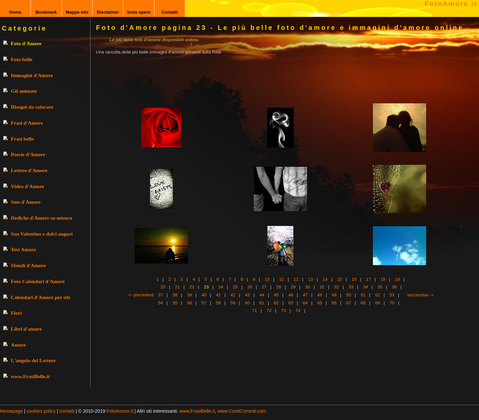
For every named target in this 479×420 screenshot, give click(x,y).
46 (290, 294)
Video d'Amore (27, 186)
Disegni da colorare (32, 107)
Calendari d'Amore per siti (40, 297)
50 (348, 294)
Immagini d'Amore (32, 75)
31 (322, 286)
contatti (67, 411)
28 (278, 286)
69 (377, 302)
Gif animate (24, 91)
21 (177, 286)
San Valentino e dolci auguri (42, 234)
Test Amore (23, 249)
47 (305, 294)
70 (392, 302)
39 (189, 294)
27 (264, 286)
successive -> (420, 294)
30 (307, 286)
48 (319, 294)
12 (296, 279)
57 (204, 302)
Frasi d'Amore (27, 123)
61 (261, 302)
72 (268, 310)
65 (319, 302)
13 (310, 279)
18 (383, 279)
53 (392, 294)
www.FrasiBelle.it (30, 376)
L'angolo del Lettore (33, 360)
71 (254, 310)
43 (247, 294)
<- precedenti (141, 294)
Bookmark (46, 12)
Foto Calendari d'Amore (38, 281)
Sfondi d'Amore (28, 265)
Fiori (16, 313)
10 (267, 279)
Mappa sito (77, 12)
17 (368, 279)
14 (325, 279)
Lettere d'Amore (29, 170)
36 (394, 286)
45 (276, 294)
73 (283, 310)
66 (334, 302)
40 (204, 294)
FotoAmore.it (451, 3)
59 (233, 302)
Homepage (11, 411)
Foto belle (22, 59)
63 (290, 302)
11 (281, 279)
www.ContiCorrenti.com (242, 411)
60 (247, 302)
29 (293, 286)
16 (354, 279)
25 (235, 286)
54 (160, 302)
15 (339, 279)
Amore (18, 345)
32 (336, 286)
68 (363, 302)
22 (192, 286)
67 (348, 302)
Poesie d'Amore (28, 154)
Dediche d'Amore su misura (41, 218)
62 (276, 302)
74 (297, 310)
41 (218, 294)
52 (377, 294)
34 (365, 286)
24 (221, 286)
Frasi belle (22, 139)
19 (397, 279)
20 (163, 286)
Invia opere (138, 12)
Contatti (169, 12)
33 (351, 286)
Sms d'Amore (26, 202)
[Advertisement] (272, 75)
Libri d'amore (26, 329)
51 (363, 294)
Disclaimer (108, 12)
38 (175, 294)
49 (334, 294)
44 (261, 294)
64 (305, 302)
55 (175, 302)
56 (189, 302)
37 (160, 294)
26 (249, 286)
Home (15, 12)
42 (233, 294)
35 (380, 286)
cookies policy (41, 411)
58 (218, 302)
